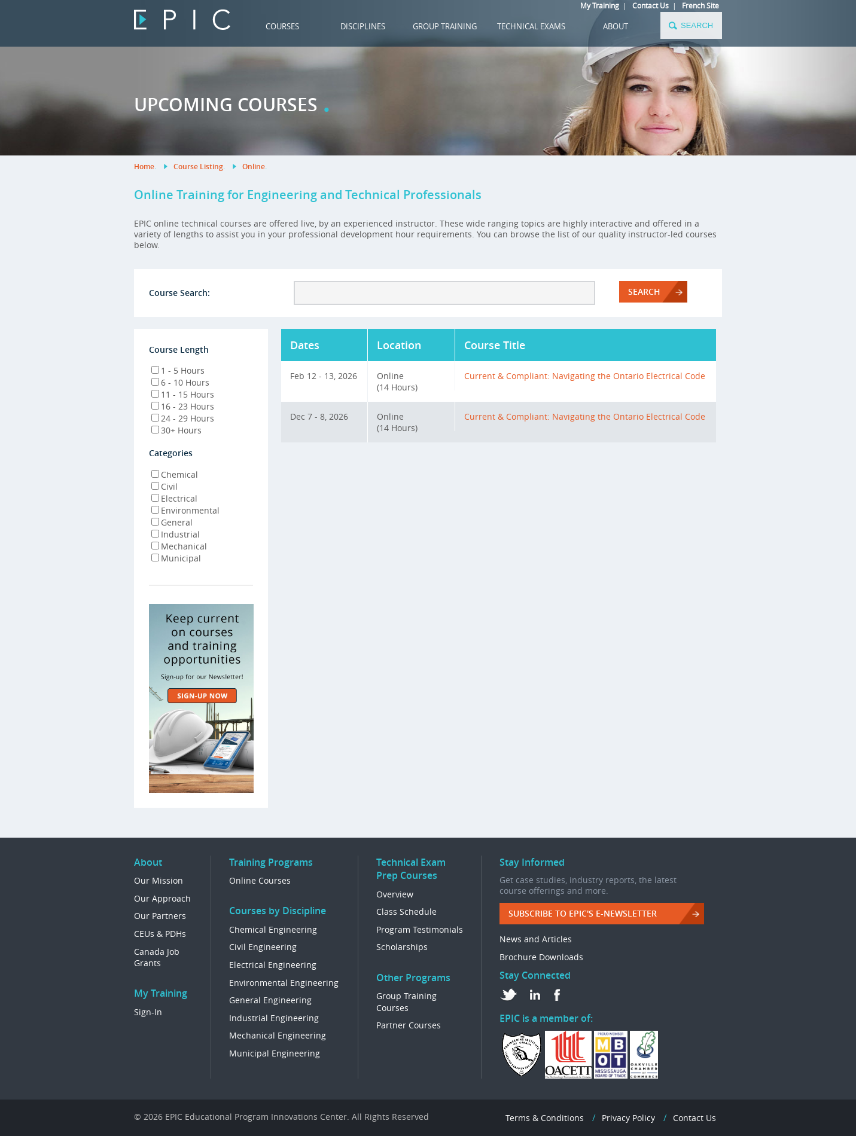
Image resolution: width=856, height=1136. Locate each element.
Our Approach (162, 898)
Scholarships (402, 946)
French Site (700, 5)
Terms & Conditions (544, 1117)
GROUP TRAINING (445, 26)
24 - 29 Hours (182, 418)
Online (253, 166)
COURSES (282, 26)
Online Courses (260, 880)
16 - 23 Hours (182, 406)
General (172, 522)
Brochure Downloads (541, 957)
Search (644, 291)
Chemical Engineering (273, 929)
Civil (164, 486)
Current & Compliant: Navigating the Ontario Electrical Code (584, 375)
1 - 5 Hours (178, 370)
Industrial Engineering (274, 1018)
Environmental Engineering (284, 982)
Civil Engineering (263, 946)
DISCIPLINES (362, 26)
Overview (394, 894)
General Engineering (270, 1000)
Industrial (175, 534)
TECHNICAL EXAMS (531, 26)
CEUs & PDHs (160, 933)
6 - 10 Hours (180, 382)
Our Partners (160, 915)
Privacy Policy (628, 1117)
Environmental (185, 510)
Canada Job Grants (156, 957)
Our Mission (158, 880)
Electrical (174, 498)
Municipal (176, 558)
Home (144, 166)
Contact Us (650, 5)
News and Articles (535, 939)
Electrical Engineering (272, 964)
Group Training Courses (406, 1001)
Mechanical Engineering (277, 1035)
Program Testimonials (419, 929)
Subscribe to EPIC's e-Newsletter (582, 913)
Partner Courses (408, 1025)
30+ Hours (176, 430)
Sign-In (148, 1012)
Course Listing (198, 166)
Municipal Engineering (274, 1053)
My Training (599, 5)
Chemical (174, 474)
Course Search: (179, 292)
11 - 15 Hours (182, 394)
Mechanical (179, 546)
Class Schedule (406, 911)
